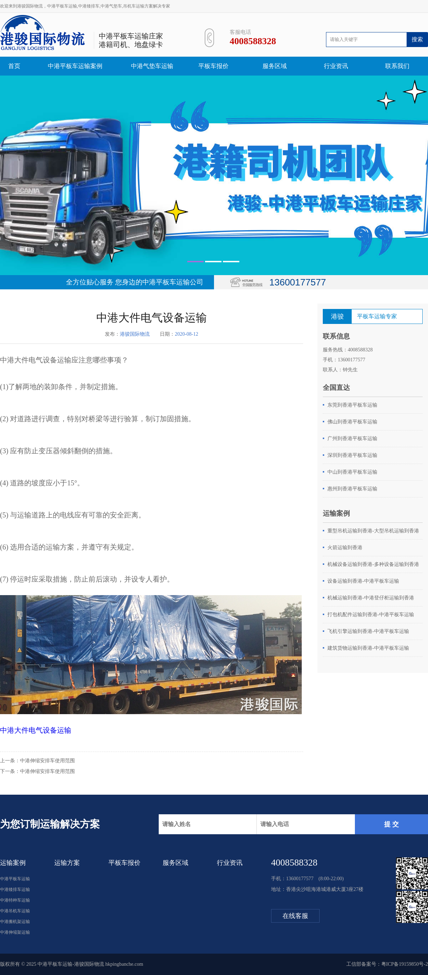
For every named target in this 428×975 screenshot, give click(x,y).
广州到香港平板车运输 (352, 438)
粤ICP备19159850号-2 (404, 964)
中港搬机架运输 (15, 921)
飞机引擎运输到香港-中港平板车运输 (368, 631)
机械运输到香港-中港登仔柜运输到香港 (370, 597)
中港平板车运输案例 (75, 66)
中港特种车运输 (15, 900)
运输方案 (67, 862)
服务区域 (275, 66)
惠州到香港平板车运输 (352, 488)
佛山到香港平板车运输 (352, 421)
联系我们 (397, 66)
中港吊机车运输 (15, 910)
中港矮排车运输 (15, 889)
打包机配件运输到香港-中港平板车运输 (370, 614)
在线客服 (295, 915)
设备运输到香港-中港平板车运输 (363, 581)
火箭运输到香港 (344, 547)
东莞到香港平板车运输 (352, 405)
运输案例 (13, 862)
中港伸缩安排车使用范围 (47, 760)
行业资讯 (336, 66)
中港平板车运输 (15, 878)
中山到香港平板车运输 (352, 472)
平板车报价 (213, 66)
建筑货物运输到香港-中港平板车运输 (368, 648)
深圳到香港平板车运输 (352, 455)
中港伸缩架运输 (15, 932)
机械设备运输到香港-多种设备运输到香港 (373, 564)
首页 (14, 66)
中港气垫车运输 (152, 66)
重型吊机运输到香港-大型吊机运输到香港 (373, 530)
